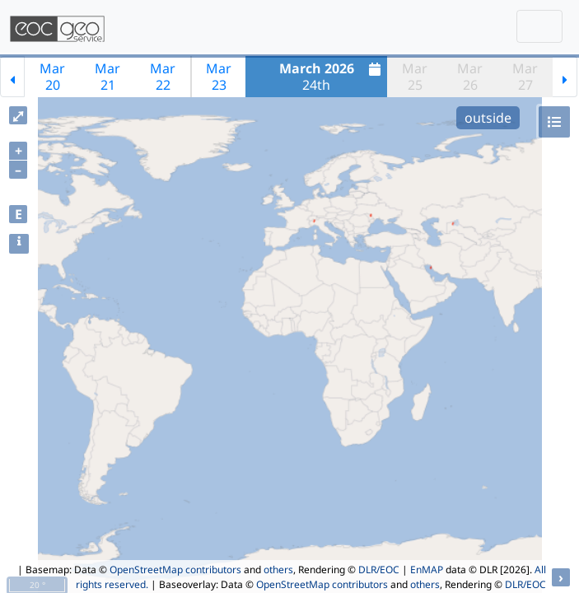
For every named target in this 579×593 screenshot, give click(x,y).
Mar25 (414, 76)
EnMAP (426, 570)
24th (332, 76)
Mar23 (218, 76)
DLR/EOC (378, 570)
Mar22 (162, 76)
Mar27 (525, 76)
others (278, 570)
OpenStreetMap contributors (175, 570)
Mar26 (470, 76)
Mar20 (52, 76)
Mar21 (107, 76)
